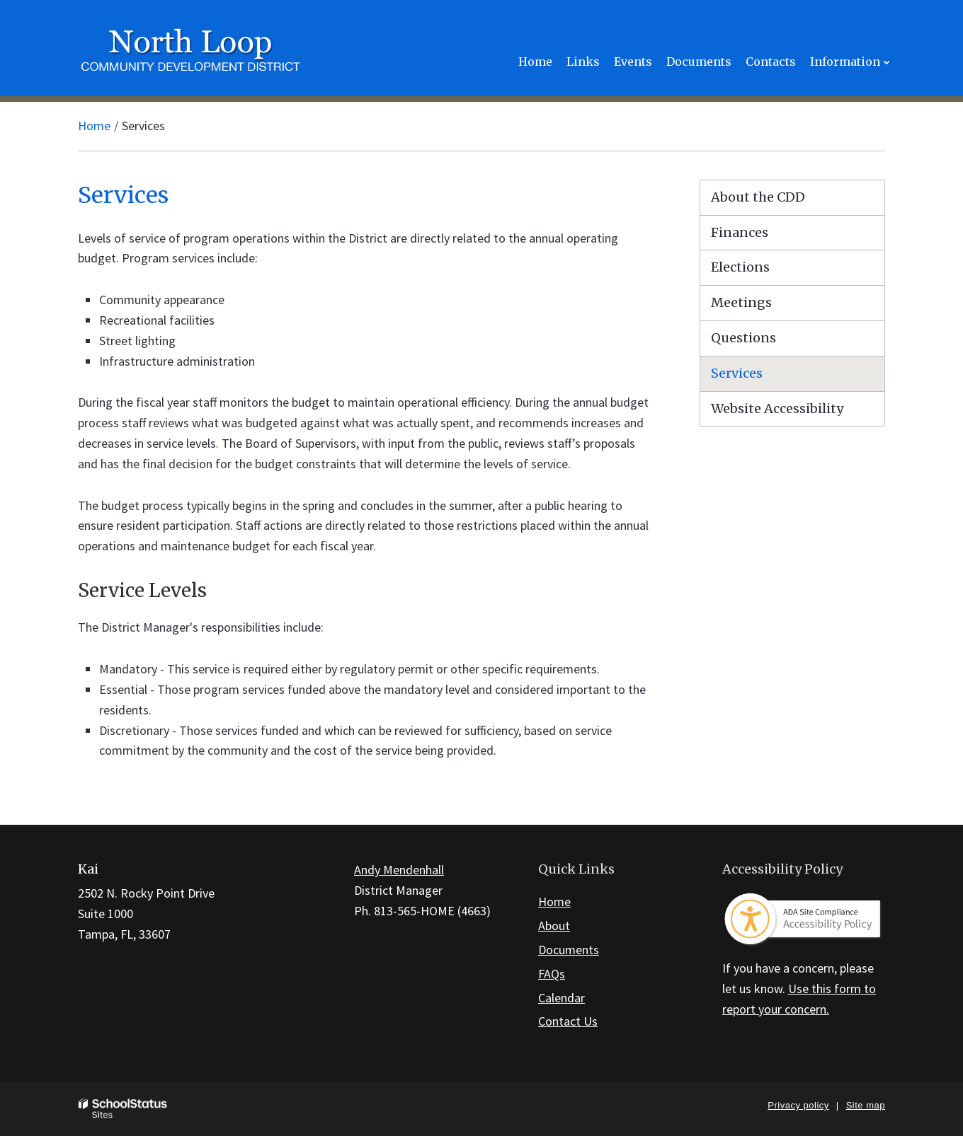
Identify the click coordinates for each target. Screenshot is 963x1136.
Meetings (741, 302)
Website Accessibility (777, 408)
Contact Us (568, 1021)
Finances (739, 232)
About (554, 925)
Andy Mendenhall (399, 870)
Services (737, 373)
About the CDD (758, 197)
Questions (743, 338)
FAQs (551, 974)
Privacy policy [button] (798, 1105)
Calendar (561, 998)
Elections (740, 267)
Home (94, 125)
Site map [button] (865, 1105)
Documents (568, 949)
